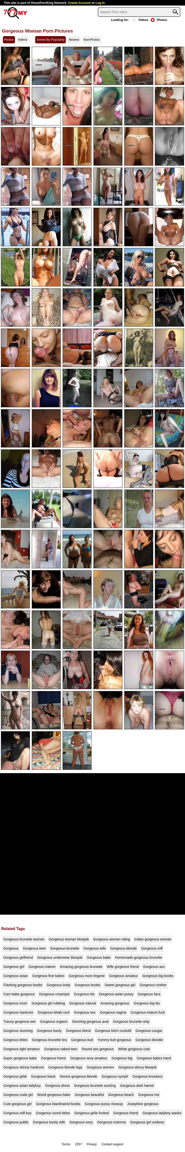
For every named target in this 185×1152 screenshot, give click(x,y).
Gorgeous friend (125, 1113)
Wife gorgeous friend (123, 967)
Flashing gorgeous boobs (22, 985)
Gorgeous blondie (149, 1040)
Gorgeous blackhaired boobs (58, 1104)
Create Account (79, 3)
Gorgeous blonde (123, 948)
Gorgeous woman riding (111, 939)
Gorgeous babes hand (154, 1058)
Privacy (92, 1144)
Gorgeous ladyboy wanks (162, 1113)
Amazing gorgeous (114, 1003)
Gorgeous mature (41, 967)
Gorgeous (11, 948)
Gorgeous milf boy (17, 1113)
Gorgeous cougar (149, 1031)
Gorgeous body (58, 985)
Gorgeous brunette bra (49, 1040)
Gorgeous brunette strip (131, 1021)
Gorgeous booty (49, 1031)
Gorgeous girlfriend (18, 957)
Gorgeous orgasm (54, 1021)
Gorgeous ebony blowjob (137, 1067)
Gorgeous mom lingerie (87, 976)
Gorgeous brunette (64, 948)
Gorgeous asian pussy (116, 994)
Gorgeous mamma (111, 1122)
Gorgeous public (16, 1122)
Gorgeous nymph (115, 1076)
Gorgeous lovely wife (49, 1122)
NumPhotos (92, 39)
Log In (100, 3)
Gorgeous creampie (54, 994)
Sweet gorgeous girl (120, 985)
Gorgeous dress (57, 1085)
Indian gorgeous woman (153, 939)
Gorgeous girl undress (147, 1122)
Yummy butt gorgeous (114, 1040)
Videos (140, 20)
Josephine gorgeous (143, 1104)
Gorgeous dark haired (136, 1085)
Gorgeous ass (154, 967)
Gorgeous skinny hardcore (23, 1067)
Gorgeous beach (121, 1095)
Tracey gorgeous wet (19, 1021)
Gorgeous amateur (123, 976)
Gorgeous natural (82, 1003)
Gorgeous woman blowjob (69, 939)
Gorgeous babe (99, 957)
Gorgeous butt (82, 1040)
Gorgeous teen (34, 948)
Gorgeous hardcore (18, 1012)
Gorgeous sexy (81, 1122)
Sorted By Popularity (50, 39)
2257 (78, 1144)
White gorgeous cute (134, 1049)
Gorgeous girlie (15, 1076)
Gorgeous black (43, 1076)
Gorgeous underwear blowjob (59, 957)
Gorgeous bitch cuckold (113, 1031)
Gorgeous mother (153, 985)
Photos (159, 20)
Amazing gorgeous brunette (81, 967)
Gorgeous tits (84, 994)
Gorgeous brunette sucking (95, 1085)
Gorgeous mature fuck (148, 1012)
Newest (74, 39)
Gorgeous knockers (147, 1076)
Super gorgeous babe (20, 1058)
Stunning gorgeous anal (90, 1021)
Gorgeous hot (148, 1095)
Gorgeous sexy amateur (88, 1058)
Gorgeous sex (85, 1012)
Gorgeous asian (15, 976)
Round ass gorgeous (98, 1049)
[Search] (139, 12)
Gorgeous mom (15, 1003)
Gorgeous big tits (147, 1003)
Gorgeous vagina (113, 1012)
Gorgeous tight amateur (21, 1049)
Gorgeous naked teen (60, 1049)
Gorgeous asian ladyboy (22, 1085)
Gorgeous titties (15, 1040)
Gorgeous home (53, 1058)
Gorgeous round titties (53, 1113)
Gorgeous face (149, 994)
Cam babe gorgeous (19, 994)
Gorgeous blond (78, 1031)
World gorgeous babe (53, 1095)
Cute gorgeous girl (17, 1104)
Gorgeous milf (152, 948)
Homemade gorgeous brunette (138, 957)
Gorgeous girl (13, 967)
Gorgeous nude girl (18, 1095)
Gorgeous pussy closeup (104, 1104)
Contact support (112, 1144)
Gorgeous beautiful (89, 1095)
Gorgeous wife (94, 948)
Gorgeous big (122, 1058)
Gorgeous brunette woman (23, 939)
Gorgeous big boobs (158, 976)
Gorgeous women (100, 1067)
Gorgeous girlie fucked (91, 1113)
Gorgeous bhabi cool (54, 1012)
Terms (66, 1144)
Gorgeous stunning (18, 1031)
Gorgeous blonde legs (65, 1067)
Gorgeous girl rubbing (48, 1003)
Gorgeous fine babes (48, 976)
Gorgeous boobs (87, 985)
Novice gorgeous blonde (78, 1076)
